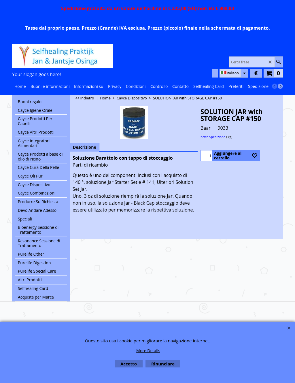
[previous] (274, 86)
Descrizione (84, 147)
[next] (280, 86)
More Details (148, 350)
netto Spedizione (213, 137)
